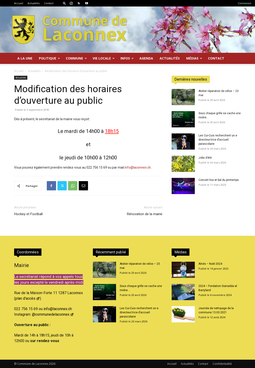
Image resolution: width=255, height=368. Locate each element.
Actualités (34, 3)
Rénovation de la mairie (144, 214)
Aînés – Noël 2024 (210, 263)
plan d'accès (27, 298)
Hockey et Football (28, 214)
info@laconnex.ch (138, 167)
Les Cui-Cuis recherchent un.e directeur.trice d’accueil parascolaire (217, 139)
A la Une (24, 58)
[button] (64, 3)
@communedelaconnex (53, 314)
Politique (49, 58)
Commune (76, 58)
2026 (52, 364)
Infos (127, 58)
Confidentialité (222, 364)
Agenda (146, 58)
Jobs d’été (205, 157)
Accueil (18, 3)
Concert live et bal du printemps (218, 180)
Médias (194, 58)
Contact (49, 3)
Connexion (244, 3)
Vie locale (104, 58)
